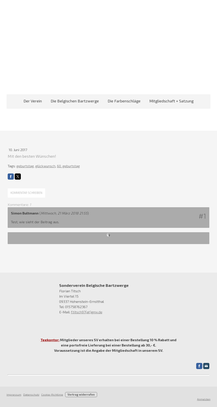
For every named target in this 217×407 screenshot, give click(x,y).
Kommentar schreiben (26, 193)
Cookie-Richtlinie (52, 394)
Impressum (14, 394)
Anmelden (203, 399)
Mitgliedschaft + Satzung (171, 100)
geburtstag (25, 166)
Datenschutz (31, 394)
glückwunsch (45, 166)
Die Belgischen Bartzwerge (75, 100)
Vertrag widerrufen (81, 394)
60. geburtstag (68, 166)
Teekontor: (50, 340)
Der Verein (32, 100)
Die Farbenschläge (124, 100)
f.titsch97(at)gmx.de (86, 312)
